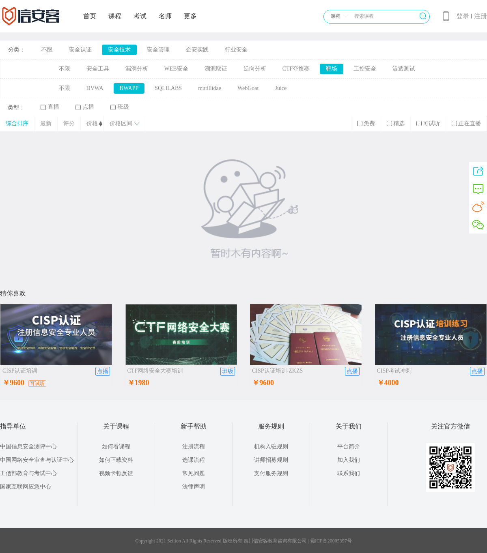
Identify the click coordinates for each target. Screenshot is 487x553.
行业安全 (236, 50)
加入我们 (348, 460)
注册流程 (193, 447)
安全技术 (119, 50)
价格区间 (124, 123)
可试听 (428, 123)
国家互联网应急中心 (25, 487)
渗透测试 (403, 69)
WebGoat (248, 88)
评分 (69, 123)
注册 (480, 16)
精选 (396, 123)
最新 (46, 123)
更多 (190, 16)
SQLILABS (168, 88)
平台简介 (348, 447)
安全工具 (97, 69)
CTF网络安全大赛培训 (155, 371)
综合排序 (17, 123)
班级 (119, 107)
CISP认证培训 (19, 371)
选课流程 (193, 460)
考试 (140, 16)
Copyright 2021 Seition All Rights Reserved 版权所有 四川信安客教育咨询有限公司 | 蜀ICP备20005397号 (243, 541)
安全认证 (80, 50)
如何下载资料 (116, 460)
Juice (281, 88)
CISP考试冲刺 (394, 371)
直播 (50, 107)
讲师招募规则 (271, 460)
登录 (462, 16)
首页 (89, 16)
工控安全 (364, 69)
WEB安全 (176, 69)
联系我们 (348, 473)
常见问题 (193, 473)
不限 (47, 50)
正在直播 (466, 123)
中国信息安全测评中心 (28, 447)
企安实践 (197, 50)
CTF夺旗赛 (296, 69)
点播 (84, 107)
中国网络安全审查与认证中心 (37, 460)
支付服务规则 (271, 473)
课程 (114, 16)
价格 (92, 123)
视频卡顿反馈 (116, 473)
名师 (165, 16)
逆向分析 (255, 69)
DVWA (94, 88)
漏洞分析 (136, 69)
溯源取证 (216, 69)
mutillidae (209, 88)
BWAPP (129, 88)
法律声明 (193, 487)
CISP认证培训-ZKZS (277, 371)
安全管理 (158, 50)
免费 (366, 123)
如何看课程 (116, 447)
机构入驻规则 (271, 447)
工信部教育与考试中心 (28, 473)
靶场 (331, 69)
